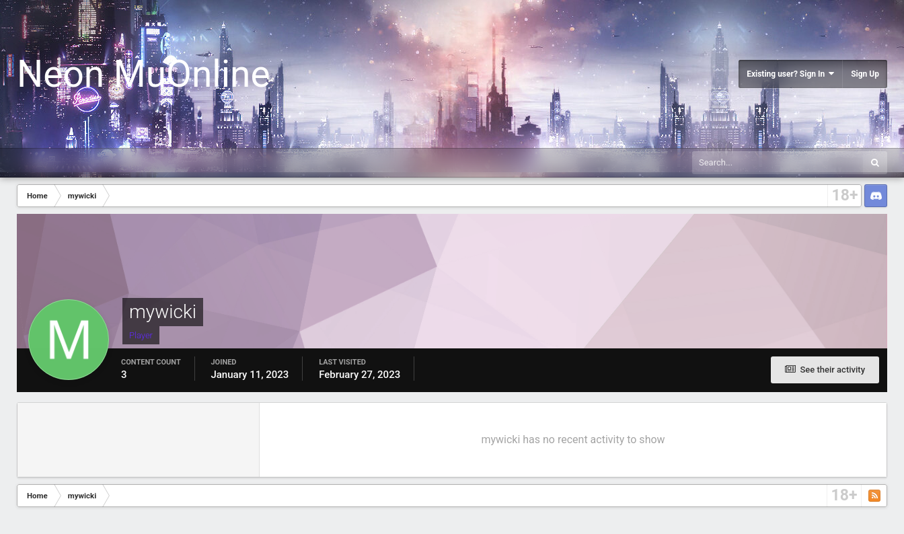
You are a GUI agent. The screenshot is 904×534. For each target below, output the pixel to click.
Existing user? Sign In (790, 74)
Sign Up (865, 74)
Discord (875, 195)
